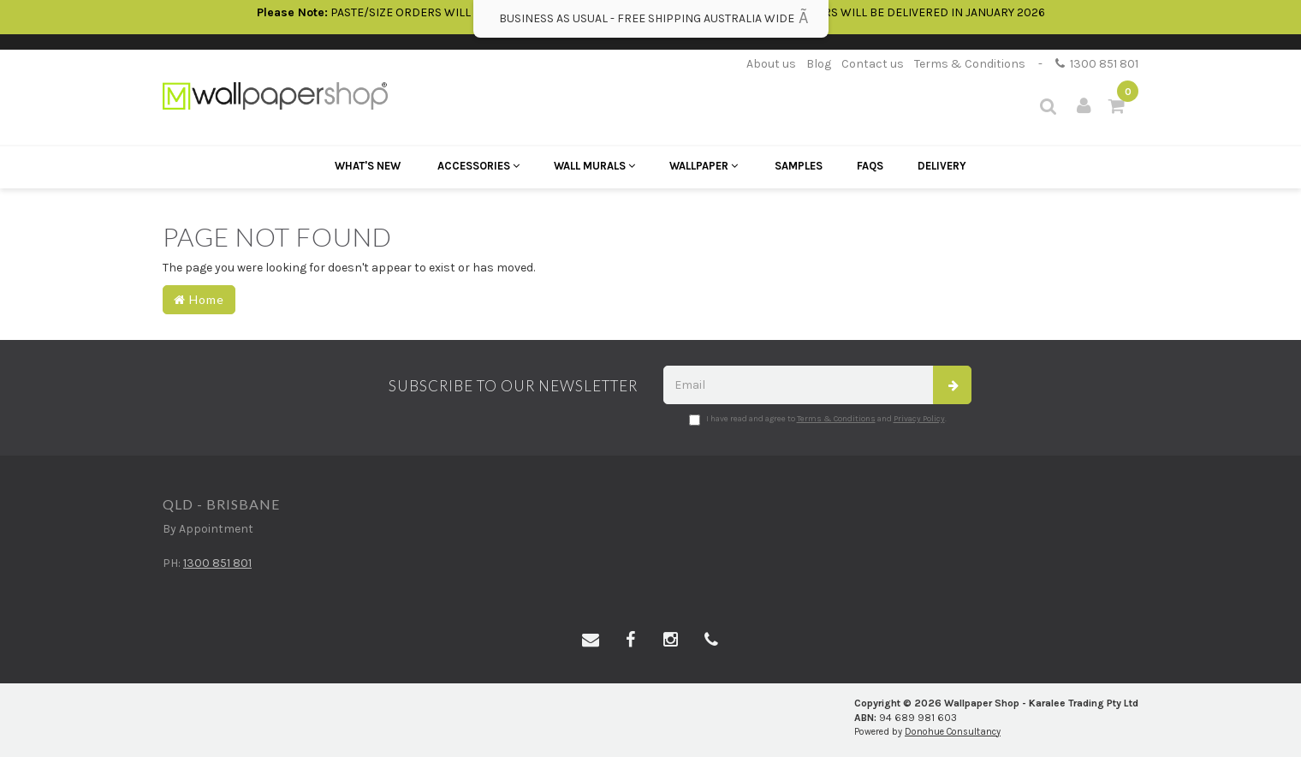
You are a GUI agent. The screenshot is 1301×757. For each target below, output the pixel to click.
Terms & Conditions (969, 64)
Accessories (478, 165)
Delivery (942, 165)
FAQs (870, 165)
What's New (368, 165)
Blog (818, 64)
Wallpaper (703, 165)
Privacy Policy (919, 419)
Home (199, 299)
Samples (799, 165)
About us (771, 64)
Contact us (872, 64)
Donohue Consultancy (953, 731)
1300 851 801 (1096, 64)
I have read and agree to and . (818, 420)
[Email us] (590, 640)
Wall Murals (594, 165)
